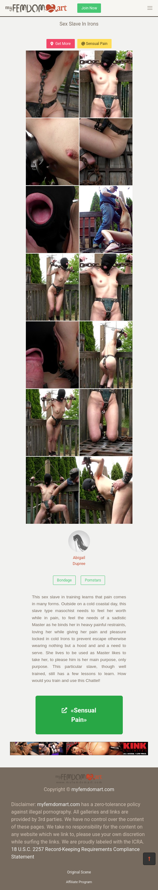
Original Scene (79, 872)
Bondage (64, 580)
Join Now (89, 8)
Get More (60, 43)
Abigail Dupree (79, 548)
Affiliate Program (79, 882)
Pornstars (93, 580)
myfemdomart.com (92, 789)
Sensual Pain (94, 43)
